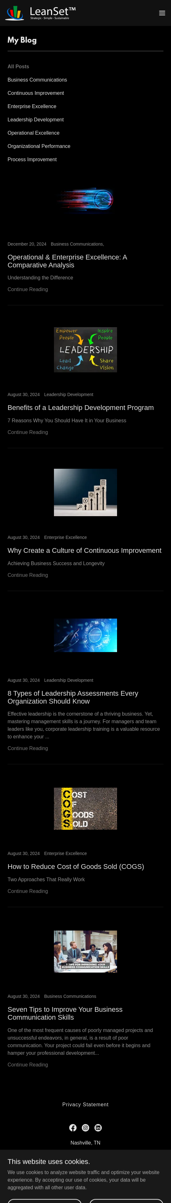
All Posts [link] (18, 66)
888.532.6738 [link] (71, 1155)
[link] (40, 13)
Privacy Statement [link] (85, 1104)
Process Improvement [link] (32, 159)
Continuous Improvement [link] (36, 93)
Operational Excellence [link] (34, 133)
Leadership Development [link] (36, 119)
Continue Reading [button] (28, 289)
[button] (162, 13)
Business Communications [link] (37, 79)
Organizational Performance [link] (39, 146)
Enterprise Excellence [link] (32, 106)
